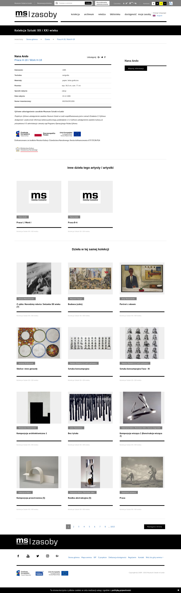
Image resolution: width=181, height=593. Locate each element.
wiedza (102, 14)
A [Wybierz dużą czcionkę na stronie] (131, 3)
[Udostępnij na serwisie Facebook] (104, 57)
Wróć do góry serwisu (154, 557)
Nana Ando (21, 56)
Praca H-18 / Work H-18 (66, 39)
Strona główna (32, 39)
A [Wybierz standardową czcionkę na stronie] (127, 3)
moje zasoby (144, 14)
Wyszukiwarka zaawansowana (102, 3)
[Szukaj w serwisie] (69, 3)
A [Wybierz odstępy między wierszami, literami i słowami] (136, 3)
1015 (112, 526)
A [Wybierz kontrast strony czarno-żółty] (164, 3)
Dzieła (47, 39)
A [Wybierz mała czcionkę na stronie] (123, 3)
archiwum (89, 14)
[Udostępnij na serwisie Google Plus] (99, 57)
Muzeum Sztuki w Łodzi (23, 3)
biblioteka (115, 14)
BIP (95, 557)
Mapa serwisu (86, 557)
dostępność (131, 14)
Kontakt (141, 557)
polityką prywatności (121, 590)
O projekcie (102, 557)
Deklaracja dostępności (117, 557)
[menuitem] (77, 14)
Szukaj (88, 3)
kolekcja (75, 14)
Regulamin (132, 557)
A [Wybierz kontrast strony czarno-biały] (157, 3)
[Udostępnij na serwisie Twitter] (102, 57)
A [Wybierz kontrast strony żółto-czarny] (161, 3)
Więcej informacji (136, 68)
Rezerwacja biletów (44, 3)
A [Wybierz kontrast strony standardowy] (153, 3)
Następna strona (154, 527)
